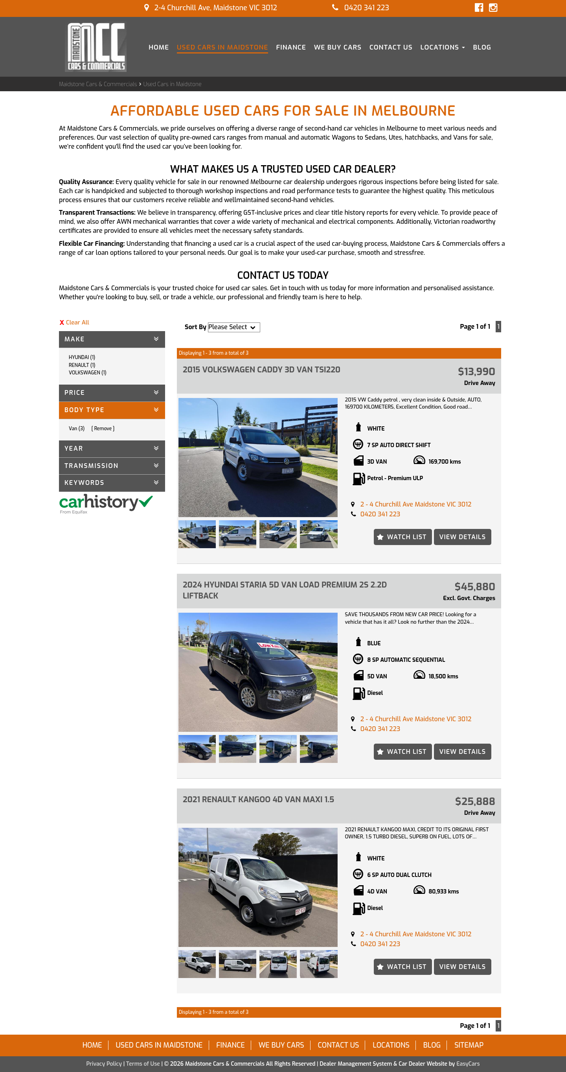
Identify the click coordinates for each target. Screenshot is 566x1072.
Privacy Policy (104, 1064)
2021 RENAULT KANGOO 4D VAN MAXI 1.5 (258, 799)
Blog (482, 47)
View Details (462, 537)
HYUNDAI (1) (82, 357)
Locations (443, 47)
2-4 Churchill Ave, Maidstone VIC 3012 (210, 8)
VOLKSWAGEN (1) (88, 373)
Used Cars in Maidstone (222, 47)
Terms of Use (144, 1064)
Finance (291, 47)
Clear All (77, 322)
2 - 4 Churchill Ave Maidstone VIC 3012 (416, 504)
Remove (103, 428)
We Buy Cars (338, 47)
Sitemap (468, 1045)
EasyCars (468, 1064)
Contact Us (391, 47)
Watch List (407, 537)
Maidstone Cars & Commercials (98, 84)
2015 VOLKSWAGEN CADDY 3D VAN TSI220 (261, 370)
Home (159, 47)
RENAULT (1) (82, 365)
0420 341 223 (360, 8)
